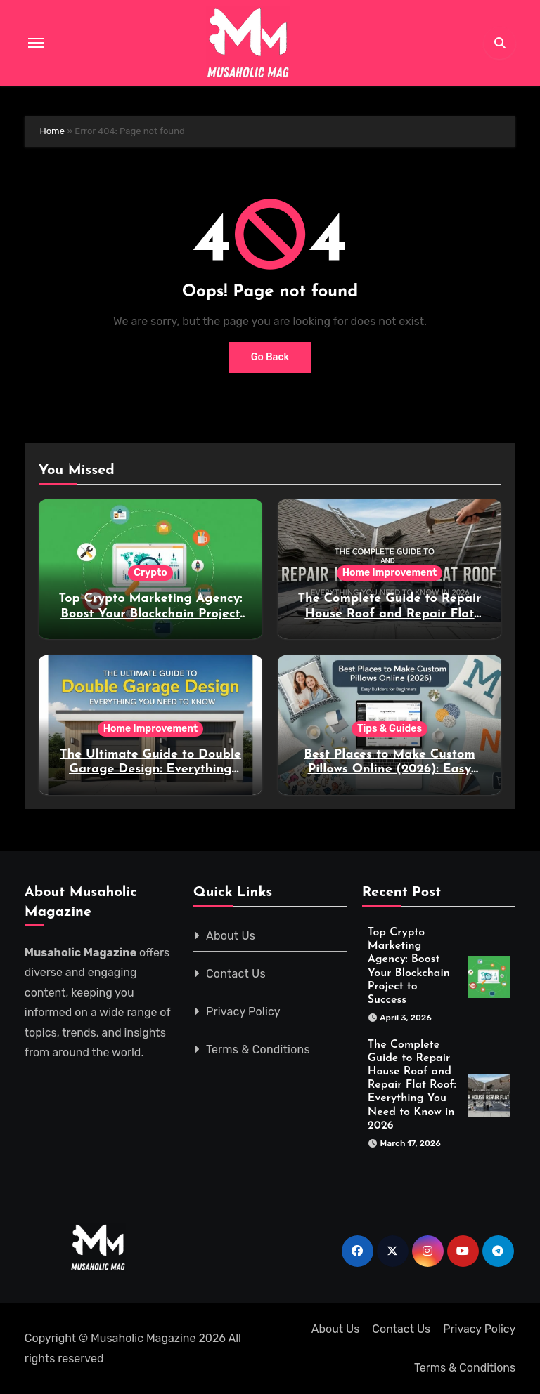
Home (52, 131)
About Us (230, 935)
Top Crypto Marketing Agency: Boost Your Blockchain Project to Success (150, 614)
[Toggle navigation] (36, 42)
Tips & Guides (389, 729)
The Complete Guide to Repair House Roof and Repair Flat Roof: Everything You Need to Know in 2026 (412, 1085)
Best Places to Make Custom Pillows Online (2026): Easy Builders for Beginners (389, 769)
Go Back (270, 357)
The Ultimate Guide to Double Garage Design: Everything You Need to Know (150, 769)
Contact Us (236, 973)
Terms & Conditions (258, 1049)
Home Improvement (389, 573)
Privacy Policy (243, 1011)
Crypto (150, 573)
